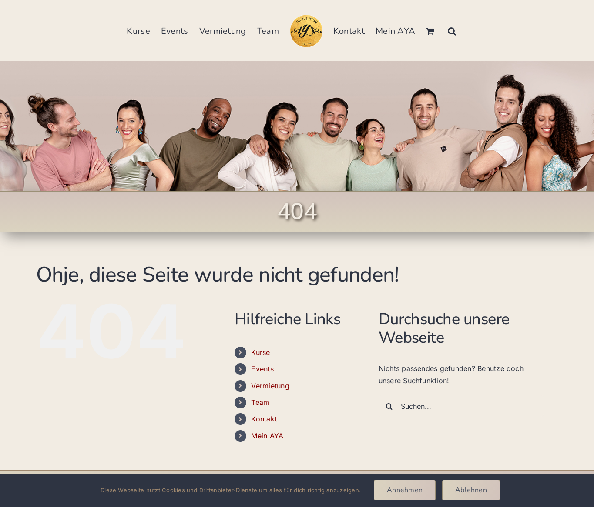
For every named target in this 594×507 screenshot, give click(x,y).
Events (262, 369)
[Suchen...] (461, 406)
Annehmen (405, 490)
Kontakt (264, 418)
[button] (452, 30)
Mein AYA (267, 435)
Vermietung (270, 385)
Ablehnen (471, 490)
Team (260, 402)
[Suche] (389, 406)
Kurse (260, 352)
